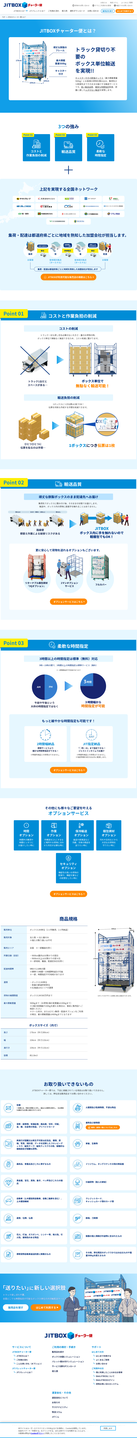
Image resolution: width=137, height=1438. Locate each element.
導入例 (64, 11)
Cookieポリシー (37, 1433)
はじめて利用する (124, 11)
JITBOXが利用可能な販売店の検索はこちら (70, 277)
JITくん (55, 1416)
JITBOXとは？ (20, 11)
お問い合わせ (93, 11)
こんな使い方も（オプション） (29, 1363)
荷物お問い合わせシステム (107, 1384)
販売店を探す (107, 11)
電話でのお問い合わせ (124, 5)
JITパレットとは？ (37, 11)
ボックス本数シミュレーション (66, 1356)
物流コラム (114, 2)
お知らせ (103, 2)
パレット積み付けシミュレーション (68, 1361)
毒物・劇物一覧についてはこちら (104, 1127)
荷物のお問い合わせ (82, 5)
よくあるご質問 (127, 2)
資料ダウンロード (77, 11)
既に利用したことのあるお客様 (109, 1372)
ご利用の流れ (53, 11)
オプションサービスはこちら (68, 601)
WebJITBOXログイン (105, 1380)
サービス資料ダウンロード (64, 1366)
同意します (108, 1428)
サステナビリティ (60, 1407)
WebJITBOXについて (105, 1376)
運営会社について (60, 1397)
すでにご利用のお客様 (103, 5)
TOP (3, 17)
